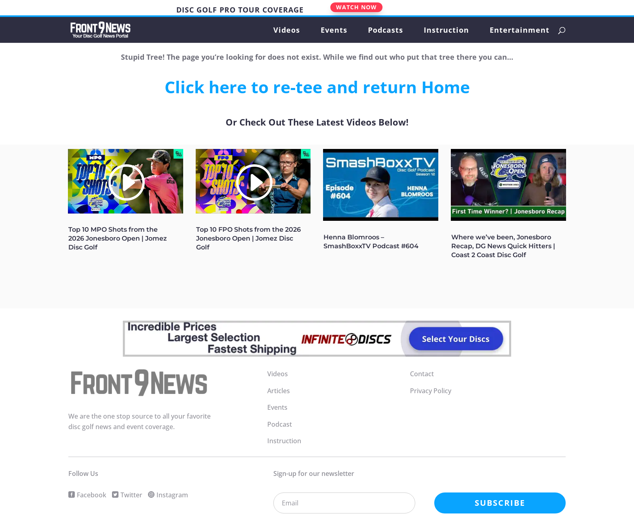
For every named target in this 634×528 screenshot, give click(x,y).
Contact (422, 373)
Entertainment (519, 31)
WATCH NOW (356, 7)
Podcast (279, 424)
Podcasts (385, 31)
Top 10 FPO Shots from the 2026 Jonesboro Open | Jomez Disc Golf (248, 238)
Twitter (131, 494)
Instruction (446, 31)
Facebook (91, 494)
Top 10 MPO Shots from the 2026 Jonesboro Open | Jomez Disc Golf (117, 238)
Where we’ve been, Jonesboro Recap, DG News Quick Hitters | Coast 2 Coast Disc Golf (503, 246)
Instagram (172, 494)
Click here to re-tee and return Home (317, 86)
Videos (286, 31)
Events (334, 31)
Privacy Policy (430, 390)
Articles (278, 390)
